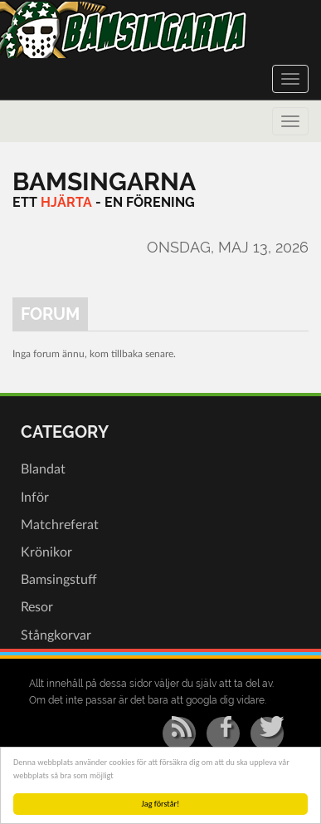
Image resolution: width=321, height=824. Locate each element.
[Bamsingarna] (104, 181)
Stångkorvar (56, 635)
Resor (37, 607)
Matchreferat (60, 525)
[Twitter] (267, 733)
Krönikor (46, 552)
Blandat (43, 469)
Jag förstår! (161, 803)
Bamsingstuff (59, 579)
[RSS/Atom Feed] (179, 733)
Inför (35, 497)
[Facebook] (223, 733)
